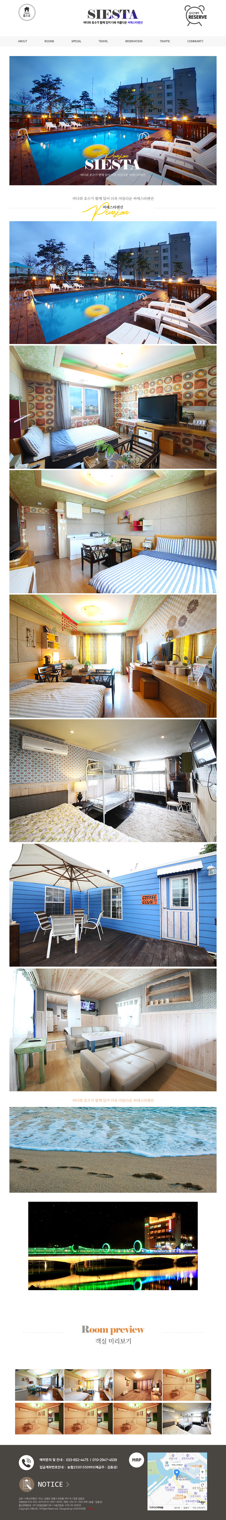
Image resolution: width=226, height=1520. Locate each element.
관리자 (90, 1509)
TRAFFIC (165, 41)
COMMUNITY (195, 41)
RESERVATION (133, 41)
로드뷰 (177, 1507)
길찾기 (186, 1507)
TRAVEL (103, 41)
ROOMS (49, 41)
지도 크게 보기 (199, 1507)
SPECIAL (76, 41)
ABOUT (22, 41)
